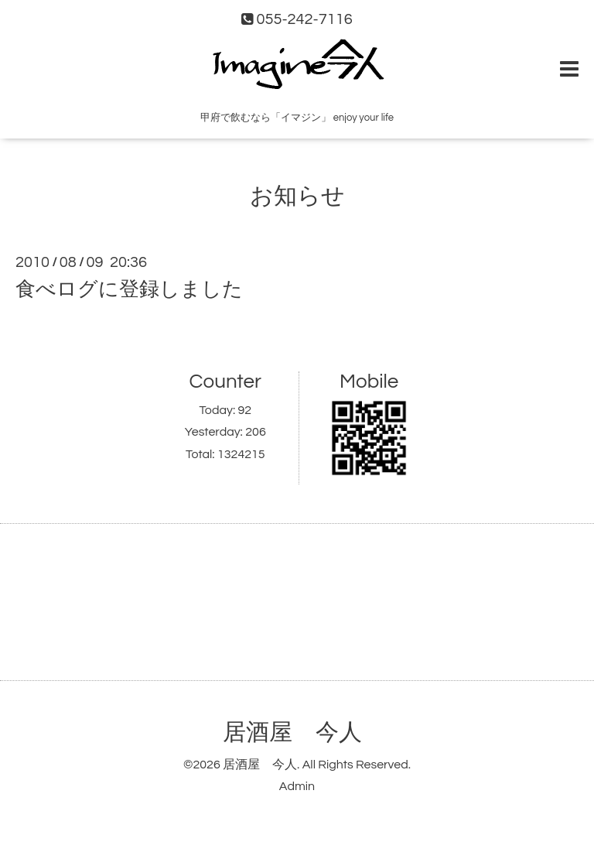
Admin (297, 786)
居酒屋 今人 (292, 732)
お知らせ (297, 196)
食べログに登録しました (129, 289)
